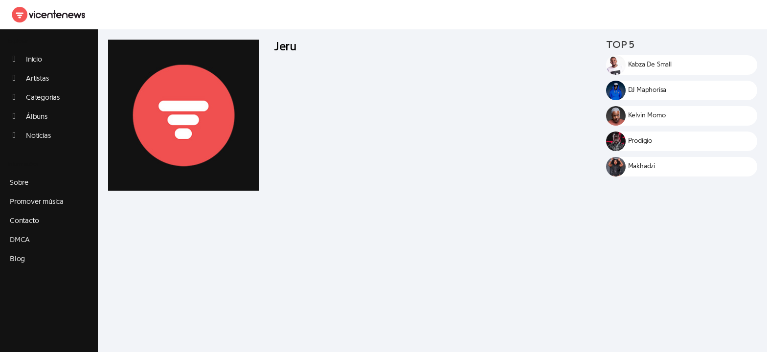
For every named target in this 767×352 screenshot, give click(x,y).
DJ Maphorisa (647, 90)
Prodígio (640, 140)
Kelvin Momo (647, 115)
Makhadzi (641, 166)
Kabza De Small (650, 64)
